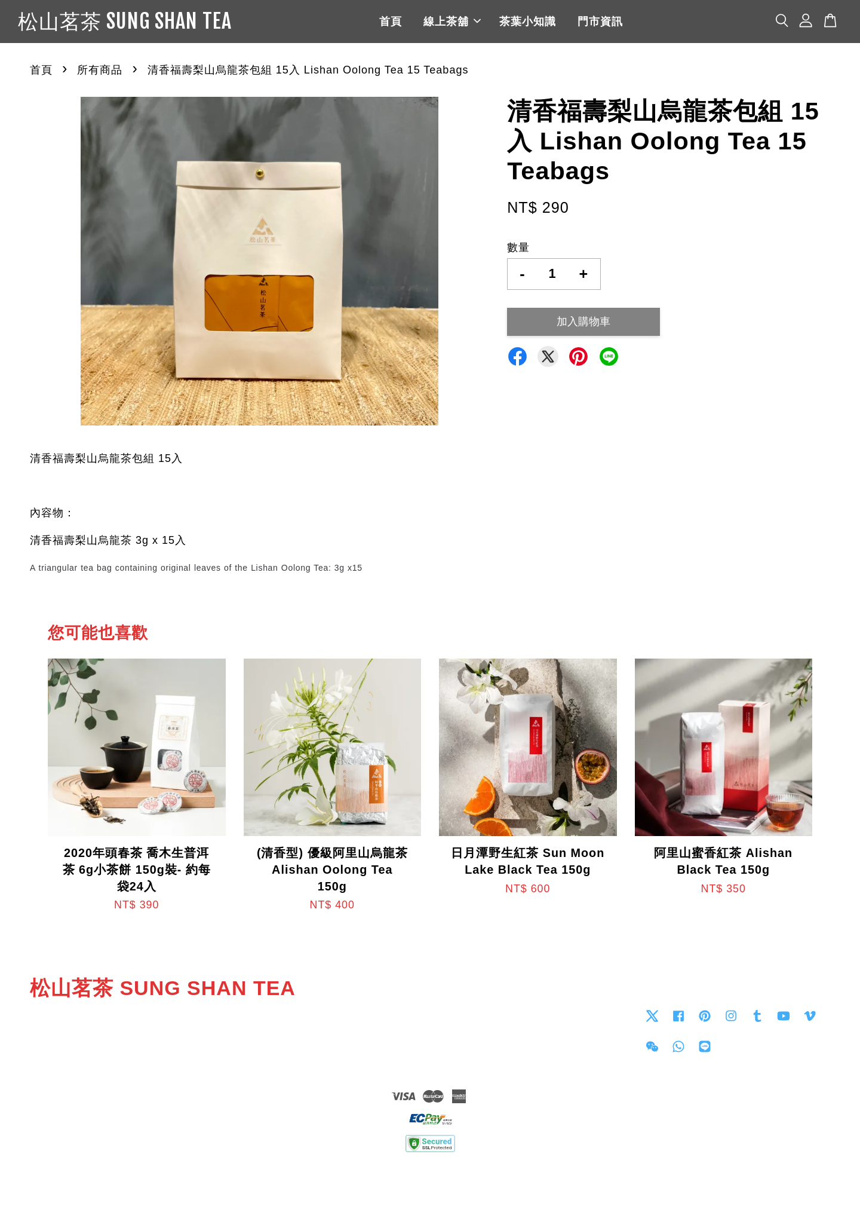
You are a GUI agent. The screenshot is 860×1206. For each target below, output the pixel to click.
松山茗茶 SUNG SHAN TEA (165, 24)
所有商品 (99, 75)
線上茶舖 (492, 24)
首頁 (430, 24)
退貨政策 (430, 1180)
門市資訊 (640, 24)
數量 (518, 253)
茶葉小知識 (567, 24)
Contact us (464, 1020)
